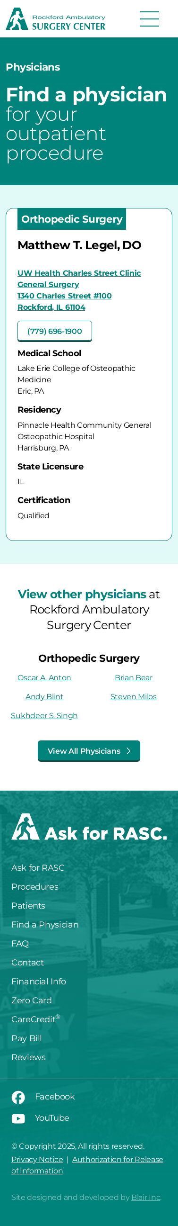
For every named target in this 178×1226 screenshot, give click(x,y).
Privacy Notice (37, 1159)
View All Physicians (89, 751)
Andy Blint (44, 696)
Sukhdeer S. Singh (44, 715)
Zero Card (31, 1000)
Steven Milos (133, 696)
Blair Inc (145, 1197)
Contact (27, 962)
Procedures (34, 887)
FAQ (20, 943)
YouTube (40, 1118)
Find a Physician (44, 925)
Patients (28, 906)
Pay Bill (26, 1038)
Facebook (43, 1096)
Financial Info (38, 981)
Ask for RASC (38, 868)
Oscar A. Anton (44, 677)
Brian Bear (134, 677)
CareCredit (35, 1019)
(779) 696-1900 (54, 331)
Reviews (28, 1057)
